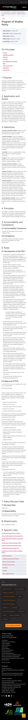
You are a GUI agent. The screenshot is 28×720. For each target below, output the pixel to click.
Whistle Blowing (5, 659)
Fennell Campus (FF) (6, 668)
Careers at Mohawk (6, 645)
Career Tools (5, 646)
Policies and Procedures (7, 650)
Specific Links (6, 70)
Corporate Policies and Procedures (9, 13)
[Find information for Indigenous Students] (8, 592)
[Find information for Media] (4, 615)
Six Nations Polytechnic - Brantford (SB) (11, 685)
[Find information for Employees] (6, 619)
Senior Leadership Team (8, 573)
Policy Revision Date (7, 65)
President (4, 570)
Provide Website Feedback (8, 653)
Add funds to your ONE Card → (9, 641)
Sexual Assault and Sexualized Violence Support (13, 658)
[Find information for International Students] (9, 596)
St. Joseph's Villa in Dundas (8, 688)
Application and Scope (8, 55)
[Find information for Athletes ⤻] (6, 607)
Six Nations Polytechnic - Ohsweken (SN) (11, 687)
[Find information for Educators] (15, 607)
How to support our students (13, 625)
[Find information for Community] (21, 611)
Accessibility (5, 640)
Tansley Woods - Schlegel (8, 690)
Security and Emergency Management (10, 656)
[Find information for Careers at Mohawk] (14, 615)
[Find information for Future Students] (7, 589)
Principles (5, 59)
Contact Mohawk (5, 648)
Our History (5, 567)
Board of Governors (7, 555)
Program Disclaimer (6, 651)
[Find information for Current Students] (20, 589)
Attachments (6, 68)
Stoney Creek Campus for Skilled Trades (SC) (12, 674)
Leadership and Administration (17, 12)
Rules (4, 63)
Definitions (5, 57)
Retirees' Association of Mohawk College (11, 654)
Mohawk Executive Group (8, 564)
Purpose (5, 52)
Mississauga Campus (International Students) (12, 673)
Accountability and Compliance (10, 61)
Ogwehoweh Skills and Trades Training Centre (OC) (14, 684)
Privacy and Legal (6, 662)
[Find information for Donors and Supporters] (9, 611)
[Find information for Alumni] (20, 596)
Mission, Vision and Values (8, 561)
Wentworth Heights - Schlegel (8, 692)
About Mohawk (7, 12)
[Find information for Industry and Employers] (9, 600)
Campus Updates (6, 643)
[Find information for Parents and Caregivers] (9, 604)
